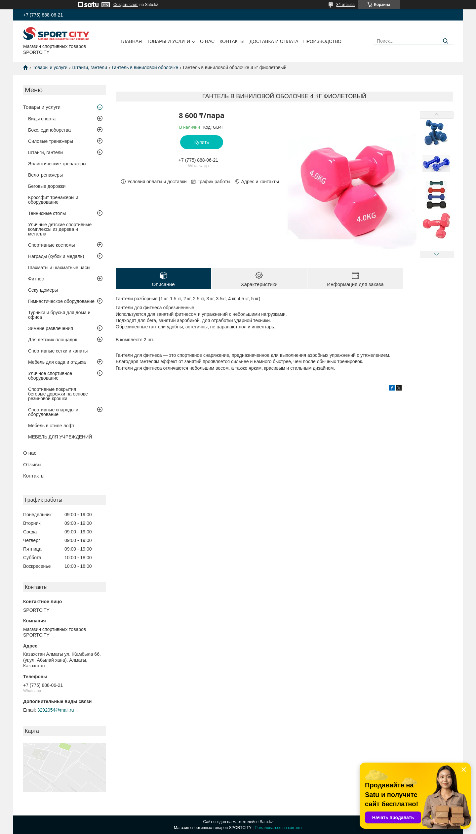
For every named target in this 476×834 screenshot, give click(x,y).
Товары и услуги (168, 41)
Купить (201, 142)
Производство (322, 41)
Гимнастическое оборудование (61, 301)
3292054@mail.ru (55, 710)
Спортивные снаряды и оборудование (53, 412)
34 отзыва (345, 4)
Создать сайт (125, 4)
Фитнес (36, 278)
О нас (207, 41)
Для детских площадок (52, 339)
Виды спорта (42, 118)
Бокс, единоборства (49, 130)
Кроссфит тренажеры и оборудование (53, 200)
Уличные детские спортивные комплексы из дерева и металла (60, 229)
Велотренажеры (45, 175)
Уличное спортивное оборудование (50, 376)
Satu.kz (266, 821)
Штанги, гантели (89, 67)
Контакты (232, 41)
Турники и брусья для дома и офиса (59, 315)
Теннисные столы (47, 213)
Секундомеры (43, 290)
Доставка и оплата (274, 41)
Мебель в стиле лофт (51, 425)
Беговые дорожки (46, 186)
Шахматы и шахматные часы (59, 267)
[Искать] (445, 41)
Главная (131, 41)
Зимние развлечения (50, 328)
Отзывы (32, 464)
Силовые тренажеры (50, 141)
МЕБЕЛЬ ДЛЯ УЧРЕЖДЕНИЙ (60, 436)
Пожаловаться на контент (278, 827)
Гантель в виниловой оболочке (145, 67)
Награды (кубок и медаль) (56, 256)
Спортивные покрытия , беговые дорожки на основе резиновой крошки (58, 394)
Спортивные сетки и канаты (58, 351)
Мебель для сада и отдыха (57, 362)
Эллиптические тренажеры (57, 163)
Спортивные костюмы (51, 245)
